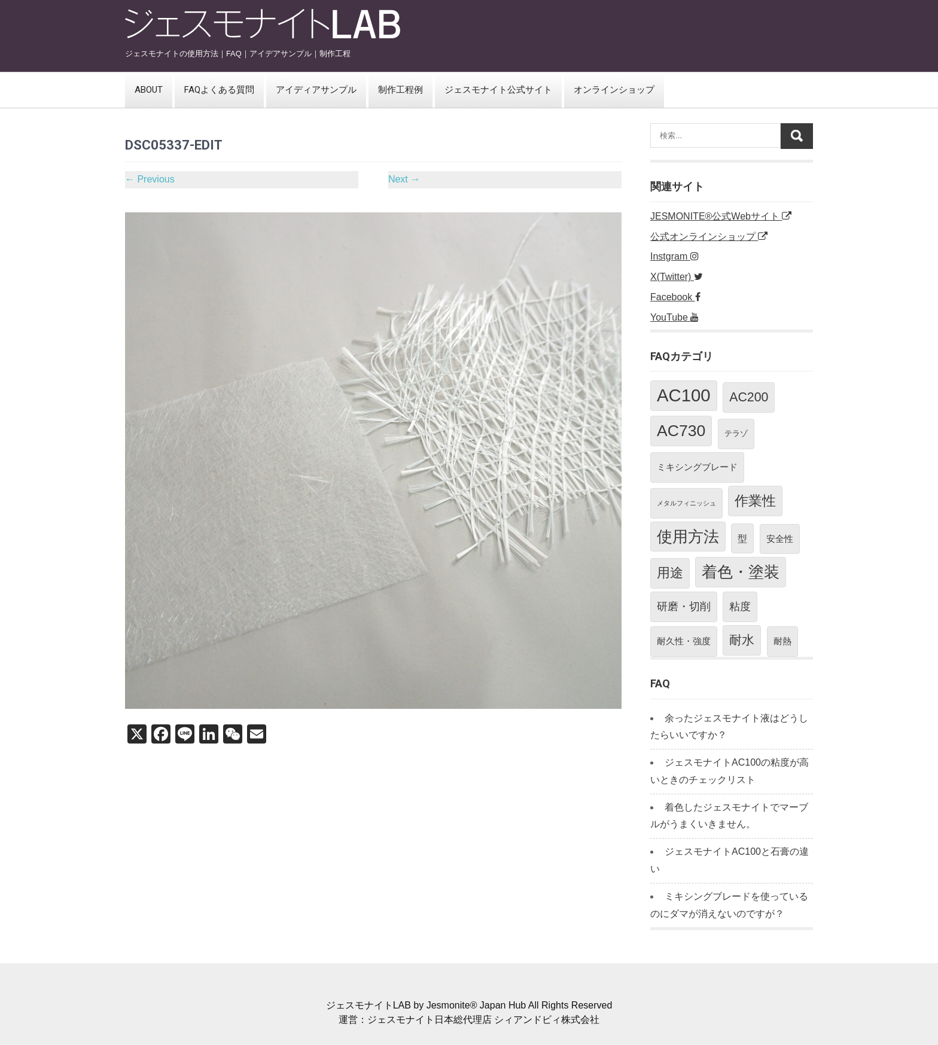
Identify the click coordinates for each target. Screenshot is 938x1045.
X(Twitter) (676, 277)
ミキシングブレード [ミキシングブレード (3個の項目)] (697, 467)
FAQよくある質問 (219, 89)
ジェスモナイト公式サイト (498, 89)
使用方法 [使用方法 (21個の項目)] (688, 536)
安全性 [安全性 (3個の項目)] (779, 539)
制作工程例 (400, 89)
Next (404, 179)
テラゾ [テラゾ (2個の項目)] (736, 433)
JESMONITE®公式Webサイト (720, 216)
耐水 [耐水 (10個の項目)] (741, 640)
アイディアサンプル (316, 89)
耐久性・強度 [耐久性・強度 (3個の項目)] (684, 641)
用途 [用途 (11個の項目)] (670, 572)
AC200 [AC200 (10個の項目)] (748, 397)
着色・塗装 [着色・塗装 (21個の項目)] (740, 571)
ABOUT (149, 89)
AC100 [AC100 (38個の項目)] (684, 395)
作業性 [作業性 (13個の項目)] (755, 500)
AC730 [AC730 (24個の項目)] (681, 431)
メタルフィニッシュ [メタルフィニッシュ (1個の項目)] (686, 503)
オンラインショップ (614, 89)
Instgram (674, 256)
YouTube (674, 317)
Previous (150, 179)
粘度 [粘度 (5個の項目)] (740, 607)
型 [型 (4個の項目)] (742, 538)
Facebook (675, 297)
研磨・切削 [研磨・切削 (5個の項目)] (684, 607)
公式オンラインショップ (709, 236)
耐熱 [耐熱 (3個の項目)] (782, 641)
